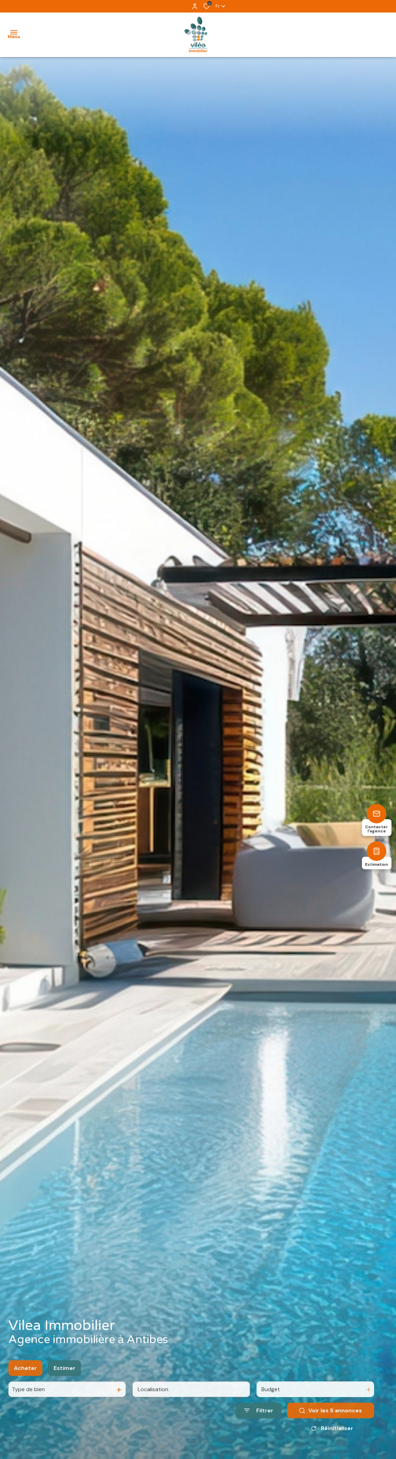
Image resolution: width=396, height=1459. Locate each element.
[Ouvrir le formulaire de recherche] (259, 1419)
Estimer (64, 1377)
